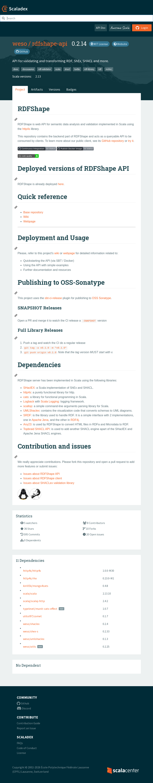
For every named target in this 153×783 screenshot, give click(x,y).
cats (26, 397)
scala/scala (30, 593)
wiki (56, 253)
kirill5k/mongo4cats (35, 586)
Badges (71, 89)
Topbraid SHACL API (36, 429)
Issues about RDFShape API (41, 473)
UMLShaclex (31, 410)
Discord (24, 708)
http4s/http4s (32, 570)
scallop (27, 406)
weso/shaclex (31, 624)
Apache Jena (40, 419)
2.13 (38, 76)
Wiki (26, 216)
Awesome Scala (119, 27)
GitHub (22, 51)
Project (20, 89)
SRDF (27, 415)
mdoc (109, 69)
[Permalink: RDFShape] (16, 120)
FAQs (20, 743)
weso (19, 43)
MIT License (99, 44)
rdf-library (89, 69)
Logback (28, 401)
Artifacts (37, 89)
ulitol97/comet (32, 616)
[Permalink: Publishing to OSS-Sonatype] (16, 293)
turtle (77, 69)
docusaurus (28, 69)
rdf (100, 69)
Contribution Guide (28, 723)
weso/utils (29, 646)
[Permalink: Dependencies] (16, 376)
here (61, 184)
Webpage (29, 221)
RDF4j (75, 419)
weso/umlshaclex (33, 639)
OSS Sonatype (101, 298)
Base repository (33, 212)
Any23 (27, 424)
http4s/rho (30, 578)
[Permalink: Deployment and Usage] (16, 249)
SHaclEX (29, 387)
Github (23, 703)
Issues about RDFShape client (42, 478)
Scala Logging (50, 401)
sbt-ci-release (53, 298)
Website (120, 44)
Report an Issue (26, 728)
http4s (26, 128)
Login (142, 27)
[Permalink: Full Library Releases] (16, 338)
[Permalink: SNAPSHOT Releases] (16, 316)
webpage (69, 253)
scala (57, 69)
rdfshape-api (49, 43)
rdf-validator (44, 69)
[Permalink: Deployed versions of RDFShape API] (16, 179)
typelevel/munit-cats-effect (40, 608)
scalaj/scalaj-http (34, 601)
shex (15, 69)
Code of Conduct (27, 748)
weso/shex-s (30, 631)
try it (130, 140)
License (21, 753)
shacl (67, 69)
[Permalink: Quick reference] (16, 207)
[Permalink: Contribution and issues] (16, 457)
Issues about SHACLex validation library (48, 482)
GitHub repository (113, 140)
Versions (54, 89)
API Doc (101, 27)
